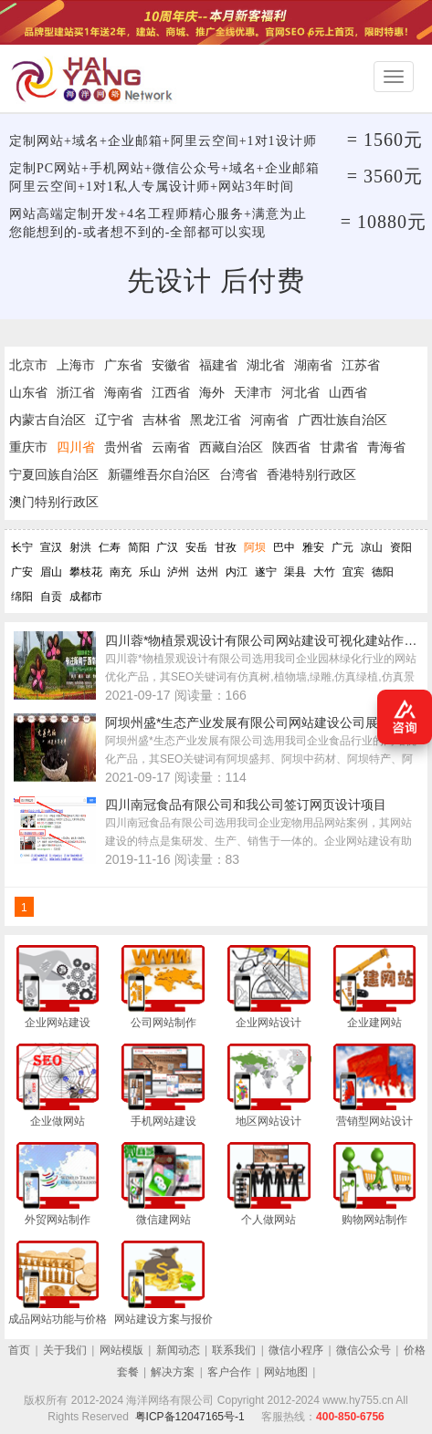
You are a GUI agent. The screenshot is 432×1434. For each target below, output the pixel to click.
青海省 (386, 447)
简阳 (139, 547)
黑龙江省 (215, 419)
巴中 (284, 547)
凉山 (372, 547)
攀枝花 (85, 572)
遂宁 (266, 572)
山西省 (348, 392)
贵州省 (123, 447)
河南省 (269, 419)
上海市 (76, 365)
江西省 (171, 392)
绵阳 (22, 596)
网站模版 (121, 1350)
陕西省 (291, 447)
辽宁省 (114, 419)
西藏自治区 (231, 447)
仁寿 (110, 547)
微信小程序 (296, 1350)
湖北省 (266, 365)
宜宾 (353, 572)
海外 (212, 392)
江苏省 (361, 365)
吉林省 (161, 419)
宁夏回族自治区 (54, 474)
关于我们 (65, 1350)
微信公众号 (363, 1350)
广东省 (123, 365)
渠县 (295, 572)
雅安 (313, 547)
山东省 (28, 392)
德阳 (383, 572)
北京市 (28, 365)
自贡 (51, 596)
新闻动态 (178, 1350)
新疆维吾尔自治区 (159, 474)
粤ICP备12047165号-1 (190, 1416)
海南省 (123, 392)
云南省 (171, 447)
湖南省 (313, 365)
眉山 (51, 572)
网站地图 (286, 1372)
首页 (19, 1350)
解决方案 (173, 1372)
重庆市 (28, 447)
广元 (342, 547)
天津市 (253, 392)
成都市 (85, 596)
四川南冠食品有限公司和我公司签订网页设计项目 (245, 804)
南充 (121, 572)
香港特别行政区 (311, 474)
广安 (22, 572)
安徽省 (171, 365)
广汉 (167, 547)
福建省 (218, 365)
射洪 (80, 547)
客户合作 (229, 1372)
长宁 (22, 547)
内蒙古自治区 (47, 419)
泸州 (178, 572)
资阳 (401, 547)
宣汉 (51, 547)
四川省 (76, 447)
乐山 (150, 572)
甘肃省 (339, 447)
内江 (237, 572)
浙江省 (76, 392)
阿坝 (255, 547)
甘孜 (226, 547)
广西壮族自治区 (342, 419)
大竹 (324, 572)
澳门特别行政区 (54, 501)
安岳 (196, 547)
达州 (207, 572)
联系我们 (234, 1350)
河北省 (300, 392)
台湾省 (238, 474)
